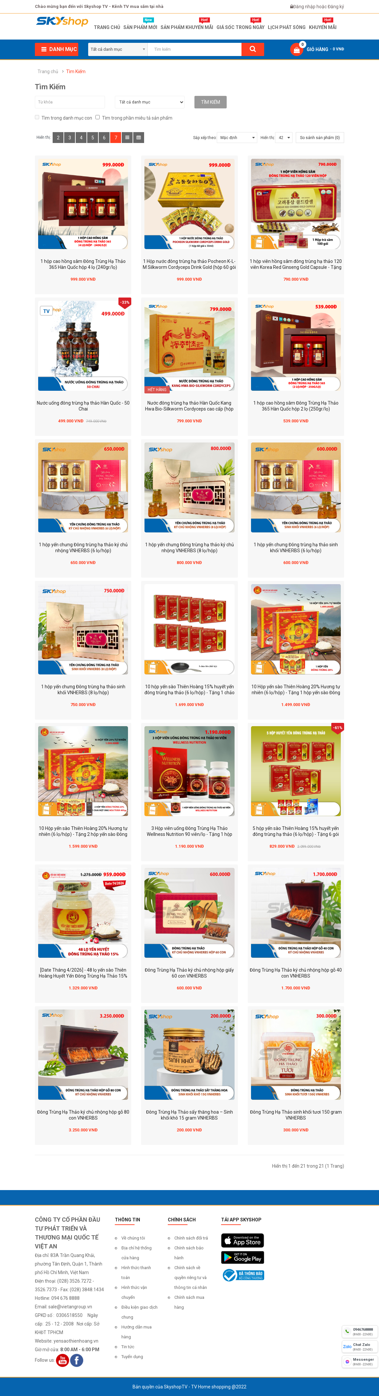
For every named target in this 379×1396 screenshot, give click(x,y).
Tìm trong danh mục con (63, 118)
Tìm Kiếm (76, 71)
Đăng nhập (304, 6)
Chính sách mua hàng (189, 1302)
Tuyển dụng (132, 1356)
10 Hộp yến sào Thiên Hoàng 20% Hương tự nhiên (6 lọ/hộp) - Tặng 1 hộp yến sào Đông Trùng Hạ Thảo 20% (295, 692)
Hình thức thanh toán (136, 1272)
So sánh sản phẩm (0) (320, 137)
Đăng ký (336, 6)
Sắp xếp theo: (205, 137)
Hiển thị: (268, 137)
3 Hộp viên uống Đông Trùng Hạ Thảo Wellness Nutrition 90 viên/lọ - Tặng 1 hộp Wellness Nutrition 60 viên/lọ (189, 834)
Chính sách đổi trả (191, 1238)
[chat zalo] (360, 1346)
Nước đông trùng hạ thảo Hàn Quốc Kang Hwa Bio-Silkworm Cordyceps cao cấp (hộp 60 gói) (189, 408)
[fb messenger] (360, 1361)
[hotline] (360, 1331)
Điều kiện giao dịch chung (139, 1312)
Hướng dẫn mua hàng (136, 1332)
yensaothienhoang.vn (76, 1341)
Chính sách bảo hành (189, 1252)
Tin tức (127, 1346)
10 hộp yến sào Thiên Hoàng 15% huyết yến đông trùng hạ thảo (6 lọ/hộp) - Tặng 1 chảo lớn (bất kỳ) (189, 692)
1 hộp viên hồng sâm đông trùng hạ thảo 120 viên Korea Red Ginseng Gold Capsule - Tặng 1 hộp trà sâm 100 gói (296, 267)
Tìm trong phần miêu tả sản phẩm (133, 118)
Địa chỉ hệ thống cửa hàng (136, 1252)
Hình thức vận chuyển (134, 1292)
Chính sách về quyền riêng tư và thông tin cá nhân (190, 1277)
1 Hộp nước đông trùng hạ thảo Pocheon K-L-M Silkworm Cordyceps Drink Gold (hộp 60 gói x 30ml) (189, 267)
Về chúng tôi (133, 1238)
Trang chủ (48, 71)
